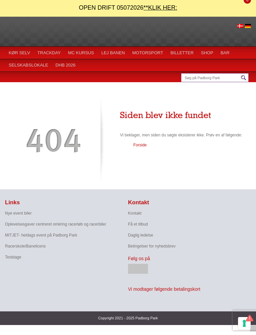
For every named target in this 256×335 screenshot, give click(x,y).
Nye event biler (18, 213)
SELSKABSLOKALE (28, 65)
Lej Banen (113, 52)
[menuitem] (240, 25)
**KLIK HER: (160, 7)
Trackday (49, 52)
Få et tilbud (138, 224)
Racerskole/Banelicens (25, 246)
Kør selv (19, 52)
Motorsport (147, 52)
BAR (225, 52)
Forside (140, 145)
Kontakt (135, 213)
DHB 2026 (66, 65)
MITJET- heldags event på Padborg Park (41, 235)
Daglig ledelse (140, 235)
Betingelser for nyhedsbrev (152, 246)
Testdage (13, 257)
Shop (207, 52)
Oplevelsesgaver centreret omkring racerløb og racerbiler (55, 224)
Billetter (181, 52)
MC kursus (81, 52)
